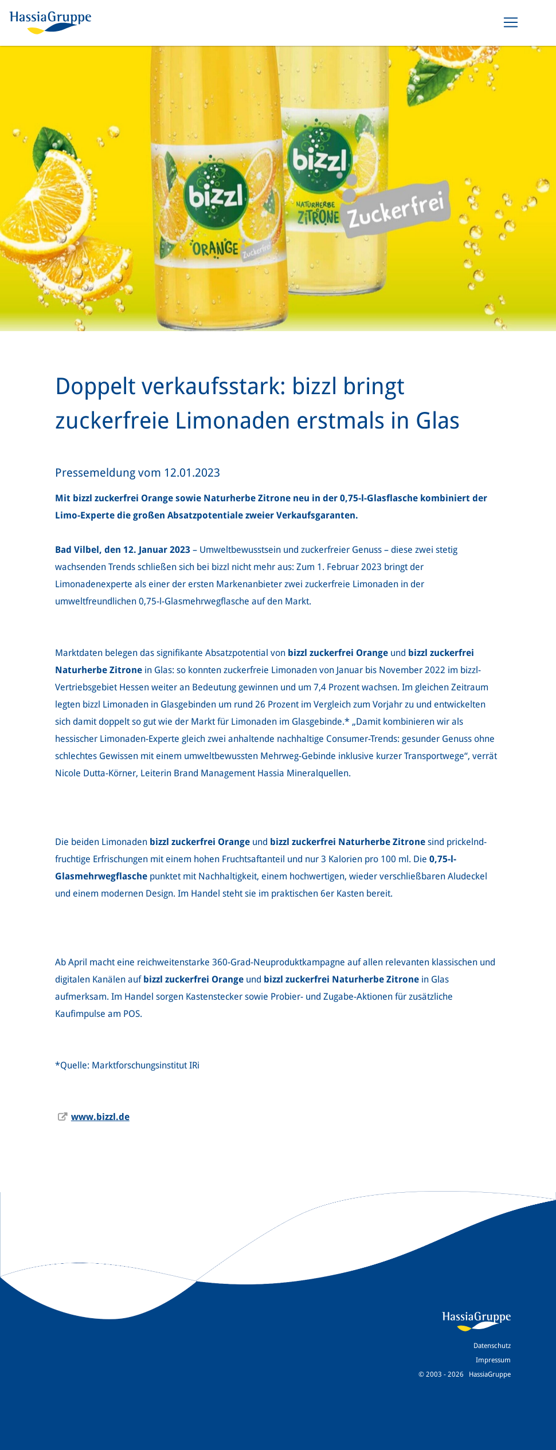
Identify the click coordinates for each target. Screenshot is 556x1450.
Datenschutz (492, 1346)
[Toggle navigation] (510, 22)
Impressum (493, 1360)
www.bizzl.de (100, 1116)
